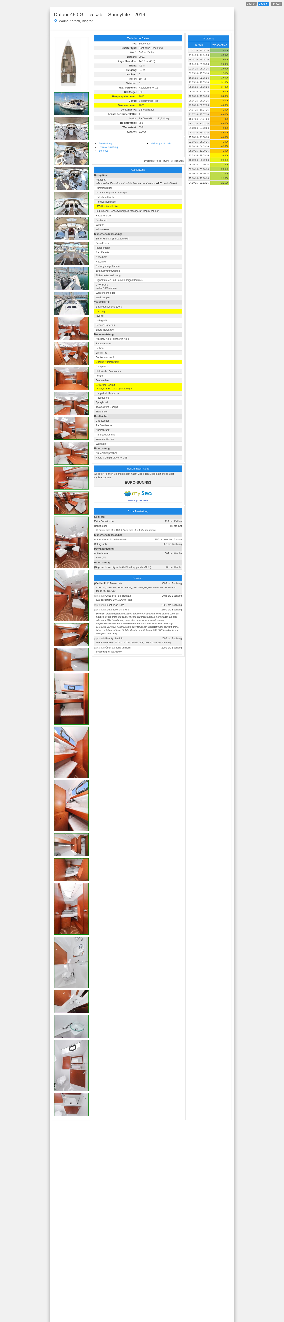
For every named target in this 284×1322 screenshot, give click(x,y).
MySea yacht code (161, 143)
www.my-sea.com (138, 500)
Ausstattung (105, 143)
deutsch (263, 3)
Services (103, 150)
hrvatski (276, 3)
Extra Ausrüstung (108, 147)
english (251, 3)
